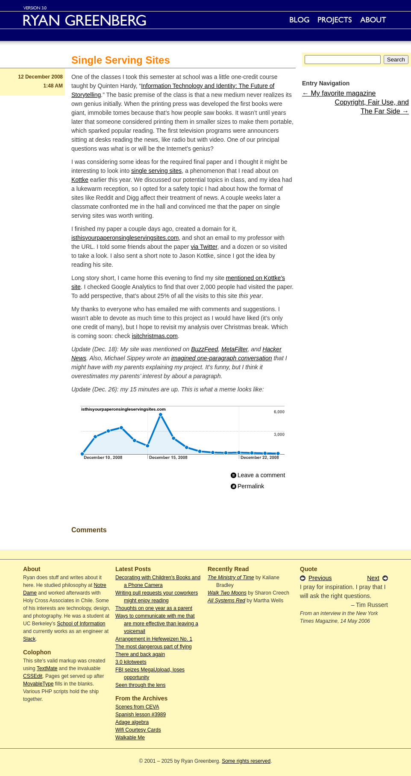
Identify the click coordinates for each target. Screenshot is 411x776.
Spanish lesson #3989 (140, 715)
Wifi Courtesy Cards (138, 730)
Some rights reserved (246, 761)
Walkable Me (130, 738)
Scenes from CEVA (137, 707)
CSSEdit (32, 676)
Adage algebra (132, 722)
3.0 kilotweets (131, 662)
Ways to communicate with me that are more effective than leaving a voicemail (156, 623)
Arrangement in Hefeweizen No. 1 (153, 639)
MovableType (38, 684)
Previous (320, 578)
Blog (299, 20)
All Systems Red (226, 601)
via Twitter (204, 246)
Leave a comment (261, 475)
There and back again (140, 654)
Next (373, 578)
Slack (29, 639)
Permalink (251, 486)
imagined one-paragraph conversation (221, 358)
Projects (335, 20)
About (373, 20)
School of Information (81, 624)
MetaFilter (234, 349)
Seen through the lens (140, 685)
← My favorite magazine (339, 93)
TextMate (47, 668)
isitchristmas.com (155, 336)
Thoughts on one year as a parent (153, 608)
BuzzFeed (204, 349)
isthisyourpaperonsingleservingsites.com (125, 237)
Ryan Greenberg (205, 20)
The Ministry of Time (231, 578)
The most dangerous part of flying (153, 647)
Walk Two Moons (227, 593)
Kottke (79, 179)
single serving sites (156, 170)
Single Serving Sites (120, 60)
